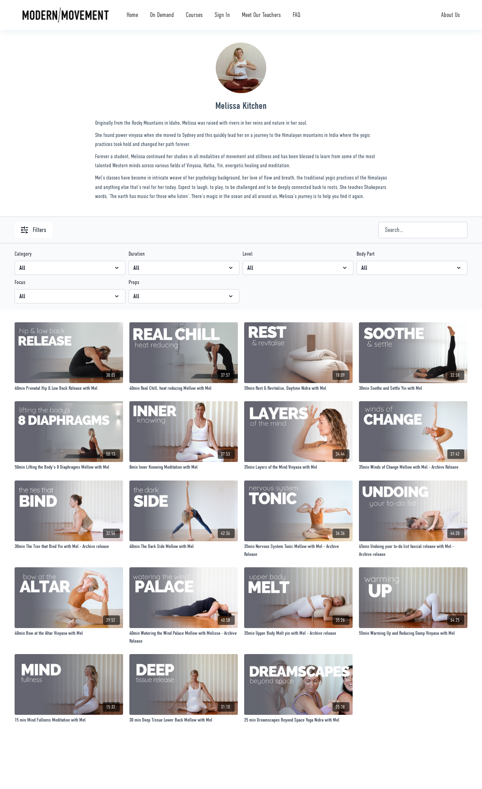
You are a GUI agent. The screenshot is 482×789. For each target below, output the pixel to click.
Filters (33, 230)
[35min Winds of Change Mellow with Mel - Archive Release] (413, 467)
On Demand (162, 15)
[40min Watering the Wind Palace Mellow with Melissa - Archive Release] (183, 637)
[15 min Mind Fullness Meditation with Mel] (69, 720)
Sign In (222, 15)
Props (134, 282)
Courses (194, 15)
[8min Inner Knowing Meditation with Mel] (183, 467)
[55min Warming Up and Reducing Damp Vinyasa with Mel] (413, 633)
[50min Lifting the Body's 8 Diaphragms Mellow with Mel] (69, 467)
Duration (137, 254)
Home (132, 15)
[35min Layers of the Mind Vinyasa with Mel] (298, 467)
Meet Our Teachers (261, 15)
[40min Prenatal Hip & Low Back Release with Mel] (69, 388)
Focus (20, 282)
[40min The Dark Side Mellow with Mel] (183, 546)
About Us (450, 15)
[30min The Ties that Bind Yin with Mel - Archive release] (69, 546)
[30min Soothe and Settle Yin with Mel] (413, 388)
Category (23, 254)
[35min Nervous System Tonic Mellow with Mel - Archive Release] (298, 550)
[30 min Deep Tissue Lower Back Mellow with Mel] (183, 720)
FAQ (296, 15)
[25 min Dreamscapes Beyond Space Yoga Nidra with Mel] (298, 720)
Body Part (366, 254)
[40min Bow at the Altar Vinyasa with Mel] (69, 633)
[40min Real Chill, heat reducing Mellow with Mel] (183, 388)
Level (247, 254)
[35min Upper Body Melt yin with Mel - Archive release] (298, 633)
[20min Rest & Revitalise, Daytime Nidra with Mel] (298, 388)
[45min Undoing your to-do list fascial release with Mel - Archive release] (413, 550)
